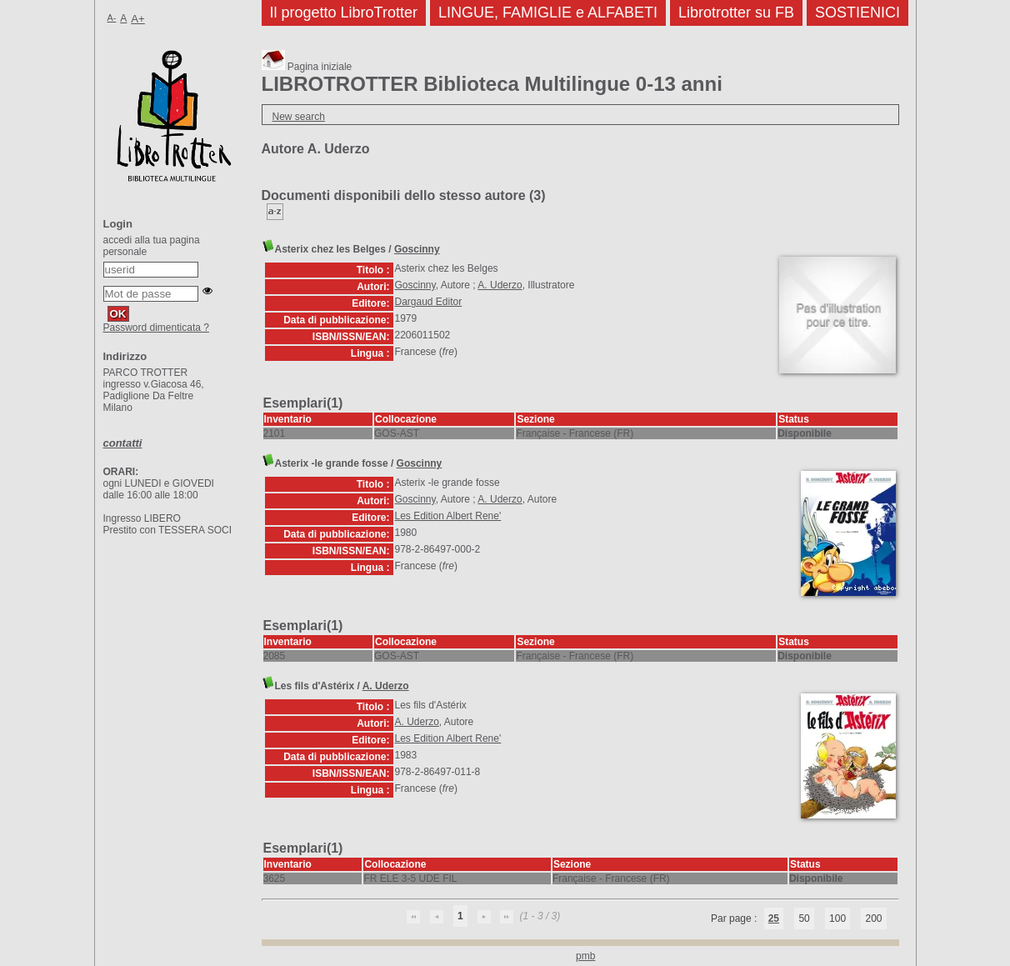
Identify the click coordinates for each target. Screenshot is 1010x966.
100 (837, 918)
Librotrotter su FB (736, 12)
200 (873, 918)
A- (112, 18)
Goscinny (417, 249)
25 (773, 918)
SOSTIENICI (857, 12)
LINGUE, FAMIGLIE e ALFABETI (548, 12)
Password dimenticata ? (156, 327)
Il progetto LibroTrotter (344, 12)
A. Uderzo (500, 285)
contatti (122, 443)
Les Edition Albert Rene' (448, 516)
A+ (138, 19)
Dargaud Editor (428, 302)
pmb (585, 956)
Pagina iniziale (307, 67)
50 (803, 918)
